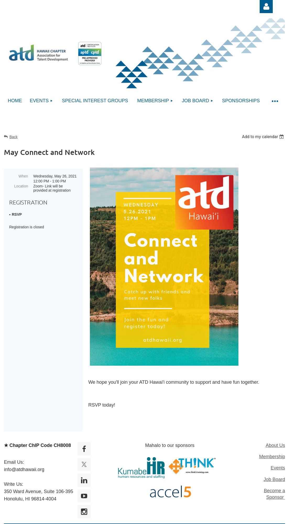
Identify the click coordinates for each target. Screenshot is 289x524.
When (23, 176)
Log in (266, 6)
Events (278, 468)
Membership (272, 456)
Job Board (274, 479)
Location (21, 186)
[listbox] (263, 136)
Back (13, 137)
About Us (275, 445)
